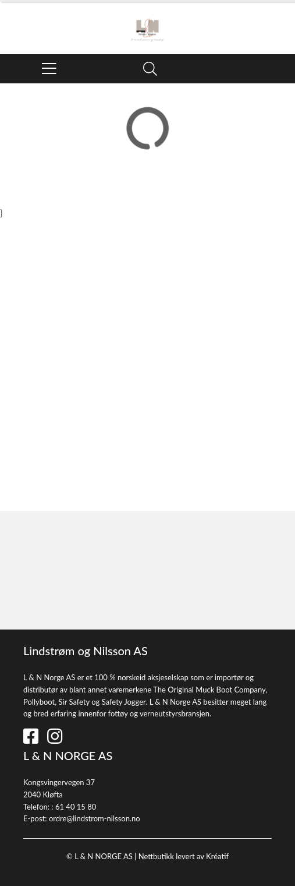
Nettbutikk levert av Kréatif (183, 856)
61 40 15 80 (75, 806)
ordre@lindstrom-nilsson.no (94, 818)
